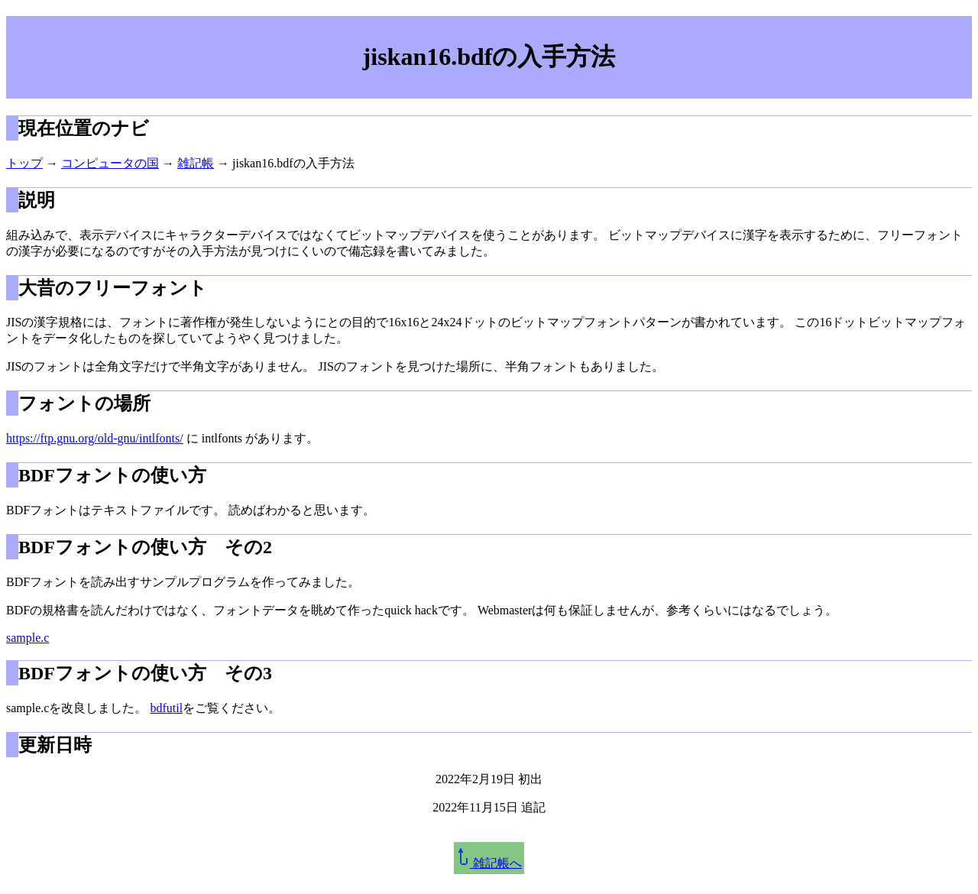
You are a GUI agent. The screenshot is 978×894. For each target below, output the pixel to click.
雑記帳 (195, 163)
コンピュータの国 (110, 163)
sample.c (27, 637)
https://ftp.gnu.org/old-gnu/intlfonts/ (94, 438)
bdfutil (166, 707)
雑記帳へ (489, 863)
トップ (24, 163)
